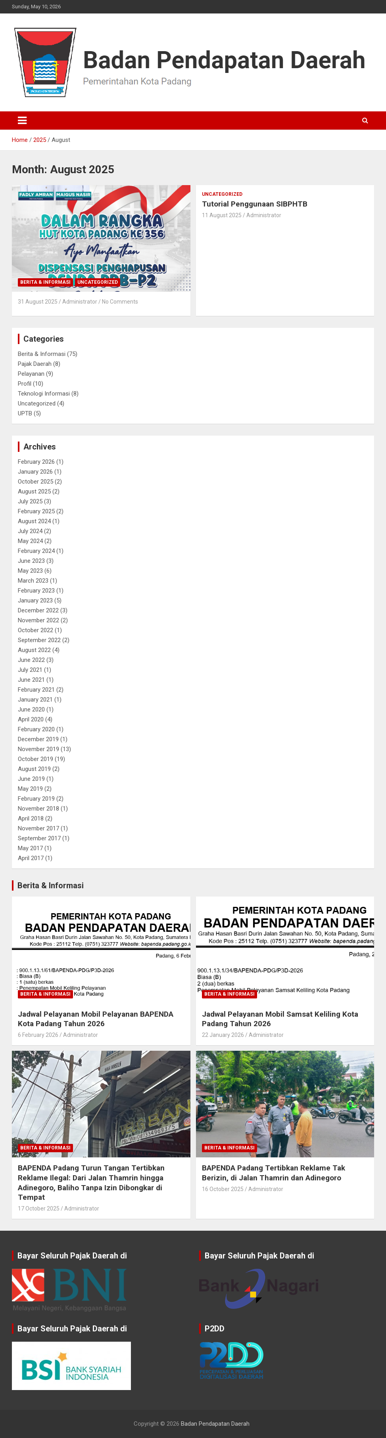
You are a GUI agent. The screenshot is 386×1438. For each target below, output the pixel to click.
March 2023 (33, 580)
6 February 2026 (38, 1035)
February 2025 (36, 511)
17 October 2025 (39, 1208)
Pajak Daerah (35, 363)
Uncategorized (97, 282)
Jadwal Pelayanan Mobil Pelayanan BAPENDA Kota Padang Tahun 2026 (95, 1019)
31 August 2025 (38, 301)
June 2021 (31, 679)
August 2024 (34, 521)
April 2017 (31, 858)
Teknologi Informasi (44, 393)
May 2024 (30, 541)
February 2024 (36, 551)
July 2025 (30, 501)
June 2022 (31, 660)
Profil (24, 383)
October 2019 (35, 759)
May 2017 (30, 848)
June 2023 (31, 560)
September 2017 (39, 838)
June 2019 (31, 778)
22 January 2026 (223, 1035)
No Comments (120, 301)
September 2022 (39, 640)
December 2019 (38, 739)
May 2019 (30, 788)
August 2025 (34, 491)
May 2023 (30, 570)
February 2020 (36, 729)
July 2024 (30, 531)
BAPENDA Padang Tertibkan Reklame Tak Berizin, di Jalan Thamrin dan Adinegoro (273, 1172)
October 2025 (35, 481)
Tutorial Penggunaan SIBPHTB (254, 203)
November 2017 (38, 828)
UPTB (25, 413)
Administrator (79, 301)
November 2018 (38, 808)
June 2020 (31, 709)
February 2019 (36, 798)
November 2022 (38, 620)
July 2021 (30, 669)
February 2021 (36, 689)
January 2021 (35, 699)
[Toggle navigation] (22, 120)
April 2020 (31, 719)
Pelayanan (31, 373)
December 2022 (38, 610)
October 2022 (35, 630)
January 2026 (35, 471)
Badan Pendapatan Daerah (215, 1423)
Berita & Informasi (45, 282)
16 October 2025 (223, 1189)
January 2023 (35, 600)
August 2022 (34, 650)
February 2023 (36, 590)
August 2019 (34, 769)
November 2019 (38, 749)
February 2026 (36, 461)
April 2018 (31, 818)
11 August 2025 (222, 215)
